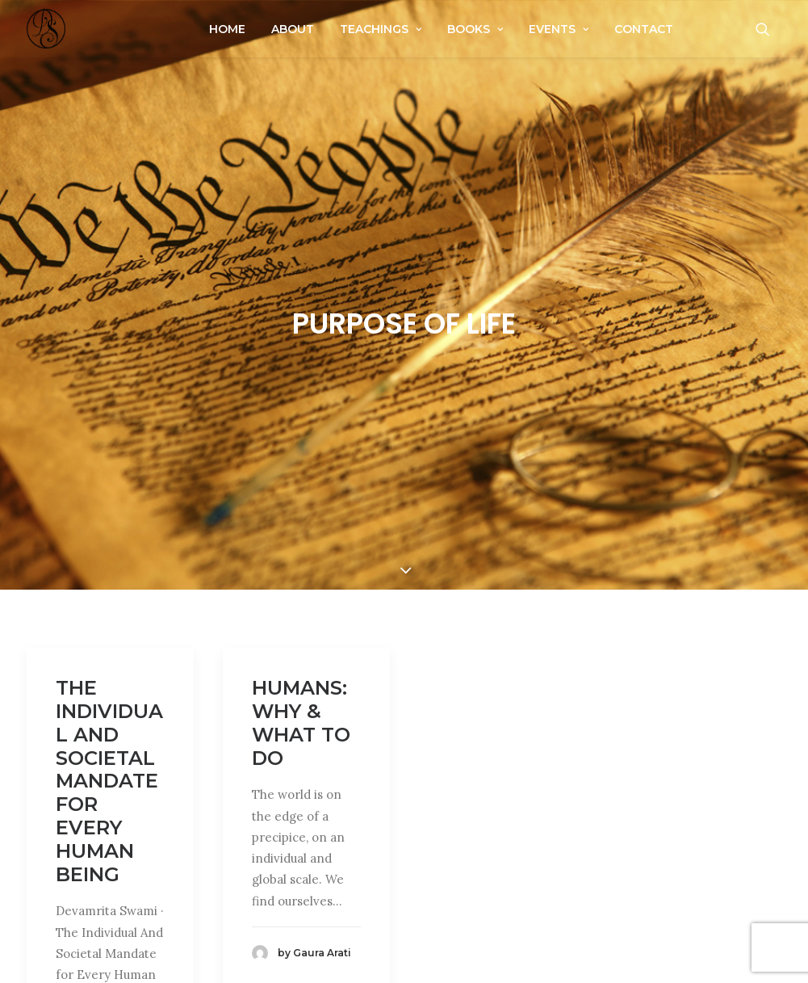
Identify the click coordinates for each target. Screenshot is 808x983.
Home (227, 29)
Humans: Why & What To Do (301, 716)
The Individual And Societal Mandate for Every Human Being (109, 774)
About (292, 29)
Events (558, 29)
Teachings (380, 29)
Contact (643, 29)
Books (475, 29)
